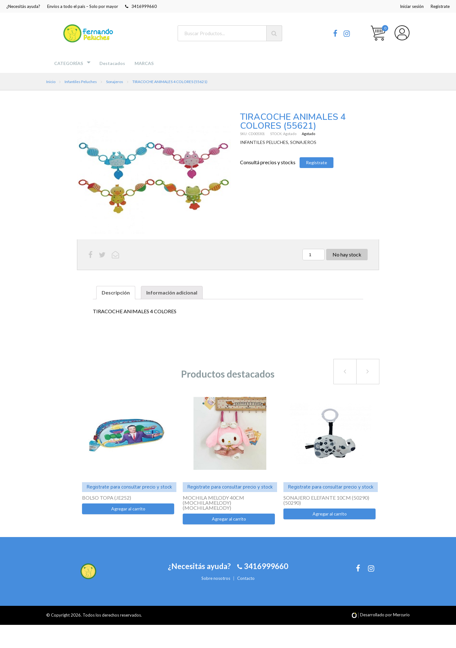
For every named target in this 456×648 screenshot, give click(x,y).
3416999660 (141, 6)
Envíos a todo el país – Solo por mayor (82, 6)
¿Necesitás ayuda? (23, 6)
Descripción (116, 292)
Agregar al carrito (128, 508)
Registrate (440, 6)
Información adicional (171, 292)
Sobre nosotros (215, 589)
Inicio (50, 81)
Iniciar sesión (412, 6)
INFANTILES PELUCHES (264, 142)
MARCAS (144, 63)
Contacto (246, 589)
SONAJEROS (303, 142)
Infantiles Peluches (81, 81)
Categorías (68, 63)
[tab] (115, 292)
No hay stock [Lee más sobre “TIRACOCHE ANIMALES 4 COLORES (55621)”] (346, 254)
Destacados (112, 63)
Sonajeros (114, 81)
